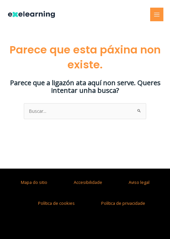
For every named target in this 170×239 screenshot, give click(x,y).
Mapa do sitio (34, 182)
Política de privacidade (123, 203)
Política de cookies (56, 203)
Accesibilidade (88, 182)
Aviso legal (139, 182)
